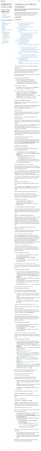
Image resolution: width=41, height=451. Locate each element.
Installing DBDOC (6, 33)
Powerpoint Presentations (6, 16)
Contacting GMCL (5, 42)
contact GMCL (31, 88)
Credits (3, 43)
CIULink (3, 31)
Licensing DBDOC (6, 41)
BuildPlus (3, 25)
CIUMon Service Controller (7, 29)
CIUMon (3, 28)
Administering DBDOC (6, 32)
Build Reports (4, 27)
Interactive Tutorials (5, 13)
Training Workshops (5, 17)
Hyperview (4, 22)
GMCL (3, 1)
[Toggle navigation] (38, 1)
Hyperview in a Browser (6, 23)
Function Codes (5, 24)
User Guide (4, 15)
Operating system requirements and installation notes (6, 36)
